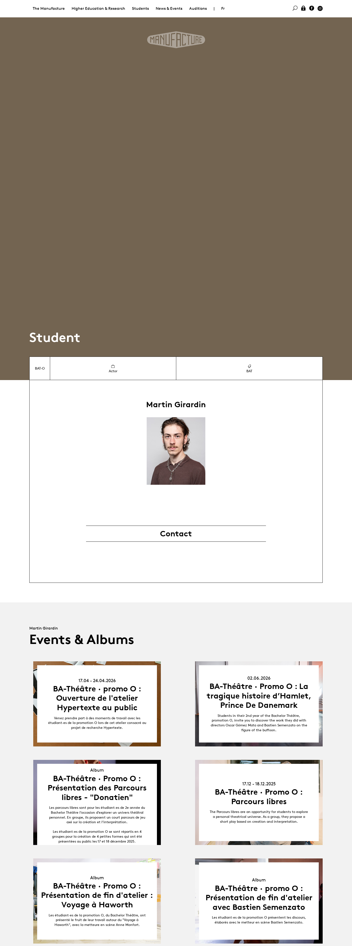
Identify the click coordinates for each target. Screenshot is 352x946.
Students (140, 8)
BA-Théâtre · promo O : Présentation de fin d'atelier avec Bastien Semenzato (259, 898)
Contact (176, 533)
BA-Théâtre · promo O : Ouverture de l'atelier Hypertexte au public (97, 698)
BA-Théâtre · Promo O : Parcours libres (259, 796)
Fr (223, 8)
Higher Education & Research (98, 8)
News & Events (169, 8)
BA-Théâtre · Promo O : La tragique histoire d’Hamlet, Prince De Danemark (259, 696)
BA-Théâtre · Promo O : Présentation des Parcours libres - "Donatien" (97, 788)
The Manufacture (49, 8)
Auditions (198, 8)
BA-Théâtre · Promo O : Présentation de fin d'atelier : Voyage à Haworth (97, 895)
